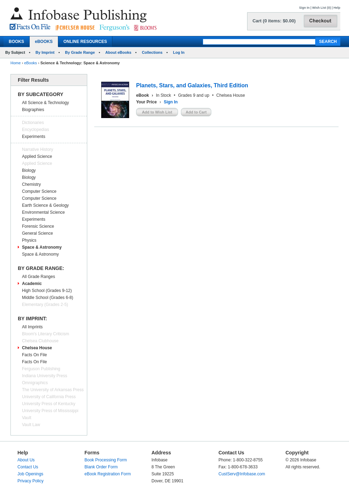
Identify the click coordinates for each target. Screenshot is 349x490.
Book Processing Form (105, 460)
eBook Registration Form (107, 473)
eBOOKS (44, 41)
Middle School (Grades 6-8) (47, 297)
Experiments (33, 136)
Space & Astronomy (42, 247)
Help (336, 7)
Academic (32, 283)
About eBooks (118, 52)
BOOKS (16, 41)
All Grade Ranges (38, 276)
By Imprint (45, 52)
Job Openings (30, 473)
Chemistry (31, 184)
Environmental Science (43, 212)
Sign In (304, 7)
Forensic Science (38, 226)
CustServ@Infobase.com (241, 473)
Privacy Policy (30, 480)
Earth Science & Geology (45, 205)
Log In (179, 52)
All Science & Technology (45, 102)
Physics (29, 240)
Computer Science (39, 191)
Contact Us (27, 467)
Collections (152, 52)
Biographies (33, 109)
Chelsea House (37, 347)
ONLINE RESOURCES (85, 41)
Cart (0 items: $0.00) (274, 20)
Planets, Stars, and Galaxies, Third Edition (192, 85)
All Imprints (32, 326)
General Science (37, 233)
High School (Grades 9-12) (47, 290)
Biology (29, 170)
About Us (26, 460)
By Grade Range (80, 52)
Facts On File (34, 354)
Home (15, 63)
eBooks (30, 63)
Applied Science (37, 156)
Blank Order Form (101, 467)
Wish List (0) (321, 7)
